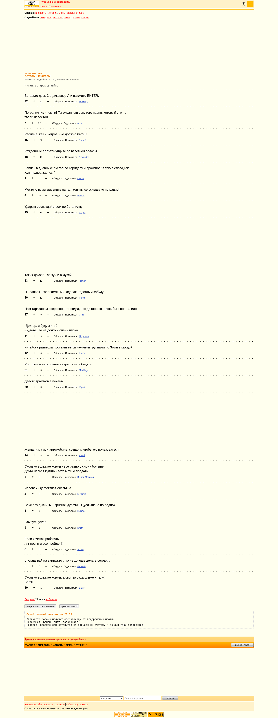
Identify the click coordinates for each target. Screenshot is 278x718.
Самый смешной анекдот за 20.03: (50, 614)
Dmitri (80, 528)
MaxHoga (83, 101)
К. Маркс (81, 494)
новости (84, 704)
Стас (81, 315)
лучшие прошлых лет (58, 639)
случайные (78, 639)
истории (52, 12)
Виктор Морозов (85, 477)
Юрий (82, 387)
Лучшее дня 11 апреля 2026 (55, 2)
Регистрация (54, 6)
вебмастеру (72, 704)
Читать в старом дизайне (41, 85)
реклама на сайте (33, 704)
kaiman (80, 178)
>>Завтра (51, 599)
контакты (48, 704)
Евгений (81, 566)
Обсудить (58, 101)
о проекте (60, 704)
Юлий (82, 455)
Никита (80, 195)
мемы (62, 12)
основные (39, 639)
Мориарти (84, 336)
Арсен (80, 549)
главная (30, 645)
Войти (44, 6)
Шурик (82, 212)
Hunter (82, 353)
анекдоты (41, 12)
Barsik (82, 588)
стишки (80, 12)
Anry (79, 123)
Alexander (84, 157)
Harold (82, 298)
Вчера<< (30, 599)
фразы (71, 12)
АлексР (82, 140)
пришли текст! (242, 645)
